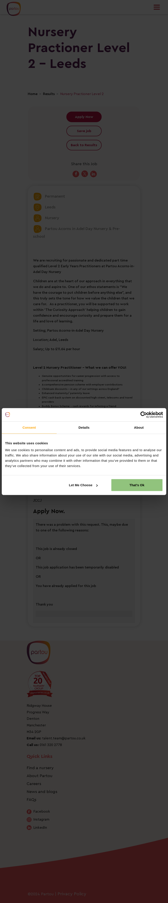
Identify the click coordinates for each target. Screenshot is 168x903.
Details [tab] (84, 427)
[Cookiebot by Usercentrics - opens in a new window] (143, 414)
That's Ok (136, 485)
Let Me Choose (83, 485)
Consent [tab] (29, 427)
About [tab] (139, 427)
